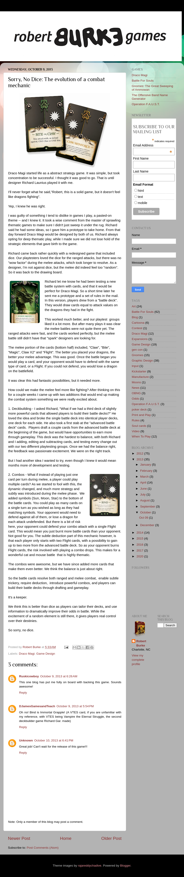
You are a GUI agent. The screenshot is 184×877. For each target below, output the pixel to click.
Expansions (140, 339)
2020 (140, 556)
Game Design (45, 653)
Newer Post (19, 838)
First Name (141, 158)
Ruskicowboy (29, 676)
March (144, 476)
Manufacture (140, 377)
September (148, 506)
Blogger (125, 865)
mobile (142, 203)
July (143, 494)
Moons (136, 382)
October (146, 512)
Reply (23, 692)
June (144, 488)
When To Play (141, 436)
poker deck (139, 409)
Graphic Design (142, 360)
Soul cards (139, 426)
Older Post (111, 838)
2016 (140, 544)
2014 (140, 532)
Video (135, 431)
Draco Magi (27, 653)
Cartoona (138, 322)
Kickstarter (139, 371)
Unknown (26, 740)
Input (135, 366)
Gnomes (137, 355)
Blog (135, 317)
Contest (137, 328)
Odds (135, 398)
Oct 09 (144, 517)
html (141, 190)
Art (134, 306)
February (146, 470)
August (145, 500)
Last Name (141, 171)
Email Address (152, 145)
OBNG (136, 393)
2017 (140, 550)
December (147, 525)
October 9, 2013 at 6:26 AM (58, 676)
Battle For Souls (143, 80)
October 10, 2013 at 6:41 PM (53, 740)
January (146, 464)
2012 (140, 453)
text (140, 197)
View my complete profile (138, 660)
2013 (140, 459)
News (135, 387)
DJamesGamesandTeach (37, 706)
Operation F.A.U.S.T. (146, 104)
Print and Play (141, 415)
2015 (140, 538)
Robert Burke (32, 647)
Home (65, 838)
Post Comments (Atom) (43, 847)
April (143, 482)
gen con (137, 349)
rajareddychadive (89, 865)
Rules (136, 420)
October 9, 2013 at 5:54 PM (75, 706)
